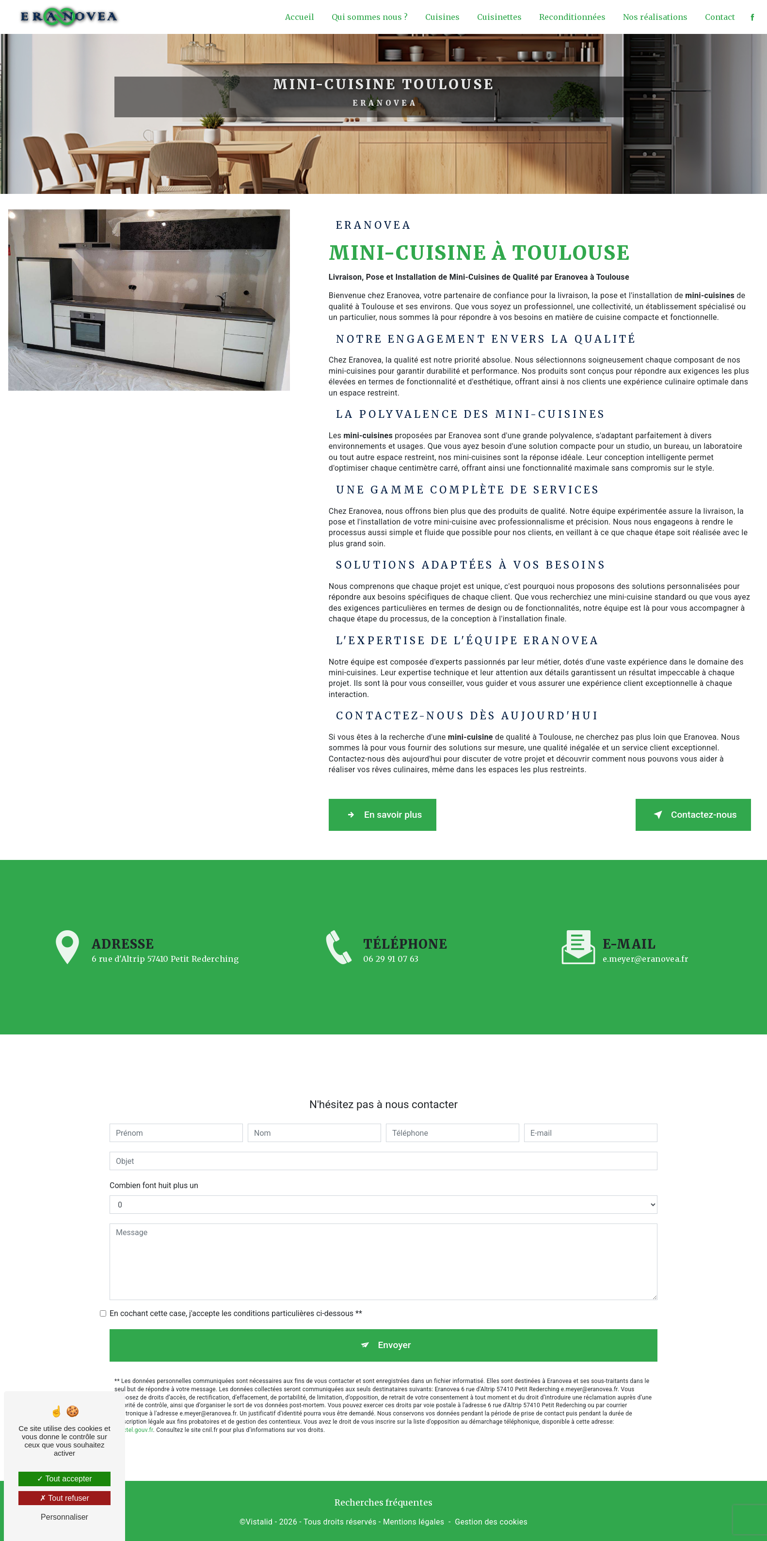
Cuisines (440, 17)
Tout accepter (64, 1479)
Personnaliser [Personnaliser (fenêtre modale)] (64, 1517)
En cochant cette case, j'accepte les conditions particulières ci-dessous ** (236, 1285)
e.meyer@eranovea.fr (645, 931)
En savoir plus (388, 814)
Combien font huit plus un (154, 1157)
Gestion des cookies (491, 1519)
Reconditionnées (570, 17)
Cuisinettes (497, 17)
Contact (718, 17)
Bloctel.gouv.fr (133, 1401)
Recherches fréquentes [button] (383, 1500)
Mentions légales (413, 1519)
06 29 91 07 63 (390, 982)
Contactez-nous (687, 814)
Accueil (297, 17)
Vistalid (259, 1519)
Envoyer (394, 1316)
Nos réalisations (653, 17)
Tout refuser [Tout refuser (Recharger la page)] (64, 1498)
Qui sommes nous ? (368, 17)
